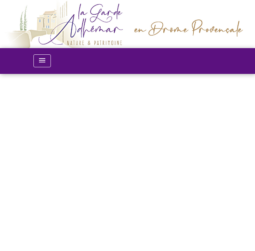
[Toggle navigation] (42, 60)
